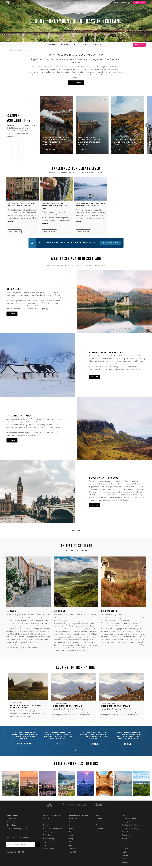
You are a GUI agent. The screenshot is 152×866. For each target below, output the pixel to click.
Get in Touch (11, 825)
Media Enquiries (12, 821)
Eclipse (125, 845)
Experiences (78, 3)
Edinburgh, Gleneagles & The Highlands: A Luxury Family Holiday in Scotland (56, 141)
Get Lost (125, 855)
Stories (56, 703)
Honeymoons (101, 828)
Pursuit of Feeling (129, 818)
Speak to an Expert (14, 818)
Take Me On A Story (130, 828)
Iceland (72, 828)
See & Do (76, 45)
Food (124, 852)
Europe (21, 50)
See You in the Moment (131, 825)
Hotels (85, 45)
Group (98, 825)
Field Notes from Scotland (68, 706)
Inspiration (96, 45)
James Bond (126, 831)
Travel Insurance (49, 848)
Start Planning (76, 83)
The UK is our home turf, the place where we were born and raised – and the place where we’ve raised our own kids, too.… (27, 713)
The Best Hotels (82, 551)
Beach (124, 838)
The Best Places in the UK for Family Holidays (25, 706)
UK (25, 50)
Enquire (12, 314)
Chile (71, 825)
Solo (97, 831)
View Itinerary (49, 231)
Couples (99, 818)
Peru (71, 845)
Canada (72, 821)
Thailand (72, 848)
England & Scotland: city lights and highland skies (127, 142)
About (88, 3)
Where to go (68, 551)
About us (46, 818)
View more (76, 531)
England (19, 702)
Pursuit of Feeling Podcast (17, 828)
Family (98, 821)
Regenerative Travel (50, 842)
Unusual (125, 862)
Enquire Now (139, 2)
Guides (12, 702)
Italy (71, 831)
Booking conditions (50, 821)
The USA (72, 852)
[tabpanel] (27, 603)
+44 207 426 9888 (119, 3)
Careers (46, 825)
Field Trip (126, 848)
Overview (52, 45)
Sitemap (46, 845)
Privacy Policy (48, 838)
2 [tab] (77, 750)
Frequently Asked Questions (54, 828)
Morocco (72, 842)
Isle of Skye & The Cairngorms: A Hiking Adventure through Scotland (89, 141)
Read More (11, 221)
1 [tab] (75, 750)
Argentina (73, 818)
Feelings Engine (128, 821)
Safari (124, 858)
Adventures (126, 835)
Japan (71, 835)
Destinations (67, 3)
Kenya (71, 838)
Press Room (47, 835)
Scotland (63, 703)
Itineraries (64, 45)
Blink (124, 842)
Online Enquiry (49, 831)
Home (8, 50)
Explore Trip (50, 150)
